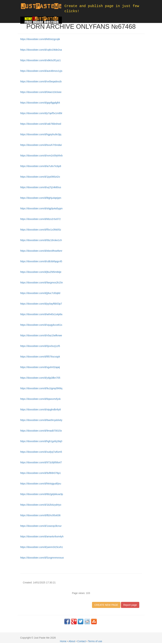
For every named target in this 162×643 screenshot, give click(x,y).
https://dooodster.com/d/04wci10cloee (41, 92)
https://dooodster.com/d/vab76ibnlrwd (40, 123)
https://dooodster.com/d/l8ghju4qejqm (40, 197)
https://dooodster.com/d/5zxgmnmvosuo (42, 557)
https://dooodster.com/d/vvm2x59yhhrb (41, 155)
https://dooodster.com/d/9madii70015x (41, 430)
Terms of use (95, 641)
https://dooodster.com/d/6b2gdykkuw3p (41, 494)
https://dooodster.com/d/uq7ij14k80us (40, 187)
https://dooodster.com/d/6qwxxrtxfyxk (40, 399)
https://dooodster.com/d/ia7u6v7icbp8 (40, 166)
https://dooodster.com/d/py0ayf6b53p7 (41, 303)
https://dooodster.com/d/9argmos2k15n (41, 282)
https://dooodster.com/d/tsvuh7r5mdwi (41, 145)
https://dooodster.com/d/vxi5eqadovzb (41, 81)
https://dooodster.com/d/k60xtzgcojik (40, 39)
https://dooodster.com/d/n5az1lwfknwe (41, 335)
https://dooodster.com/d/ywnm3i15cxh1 (41, 547)
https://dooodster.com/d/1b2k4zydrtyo (40, 504)
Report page (130, 604)
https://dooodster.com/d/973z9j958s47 (41, 462)
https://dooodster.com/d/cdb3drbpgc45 (41, 261)
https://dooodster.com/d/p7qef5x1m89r (41, 113)
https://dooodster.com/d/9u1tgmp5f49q (41, 388)
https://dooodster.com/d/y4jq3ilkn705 (40, 377)
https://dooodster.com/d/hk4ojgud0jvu (40, 483)
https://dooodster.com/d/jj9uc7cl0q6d (40, 293)
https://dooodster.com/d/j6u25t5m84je (40, 272)
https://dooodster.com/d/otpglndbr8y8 (40, 409)
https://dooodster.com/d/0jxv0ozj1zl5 (40, 346)
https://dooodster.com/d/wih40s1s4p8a (41, 314)
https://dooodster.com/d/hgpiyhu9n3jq (40, 134)
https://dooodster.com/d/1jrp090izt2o (40, 176)
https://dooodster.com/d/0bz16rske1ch (41, 240)
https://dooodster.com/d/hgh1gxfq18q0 (41, 441)
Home (63, 641)
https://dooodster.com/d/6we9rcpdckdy (41, 420)
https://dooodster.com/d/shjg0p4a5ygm (41, 208)
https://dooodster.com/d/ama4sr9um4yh (42, 536)
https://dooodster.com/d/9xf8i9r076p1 (40, 473)
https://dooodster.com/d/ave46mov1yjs (41, 70)
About (72, 641)
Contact (81, 641)
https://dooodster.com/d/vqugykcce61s (41, 324)
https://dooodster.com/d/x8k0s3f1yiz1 (40, 60)
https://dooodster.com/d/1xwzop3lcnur (41, 525)
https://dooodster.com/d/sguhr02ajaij (40, 367)
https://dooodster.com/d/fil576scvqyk (40, 356)
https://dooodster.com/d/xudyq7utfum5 (41, 451)
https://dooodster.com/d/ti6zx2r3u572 (40, 219)
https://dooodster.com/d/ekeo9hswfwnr (41, 250)
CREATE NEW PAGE (106, 604)
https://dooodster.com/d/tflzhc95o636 (40, 515)
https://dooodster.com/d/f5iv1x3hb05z (40, 229)
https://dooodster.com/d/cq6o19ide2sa (41, 49)
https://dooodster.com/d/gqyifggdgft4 (40, 102)
